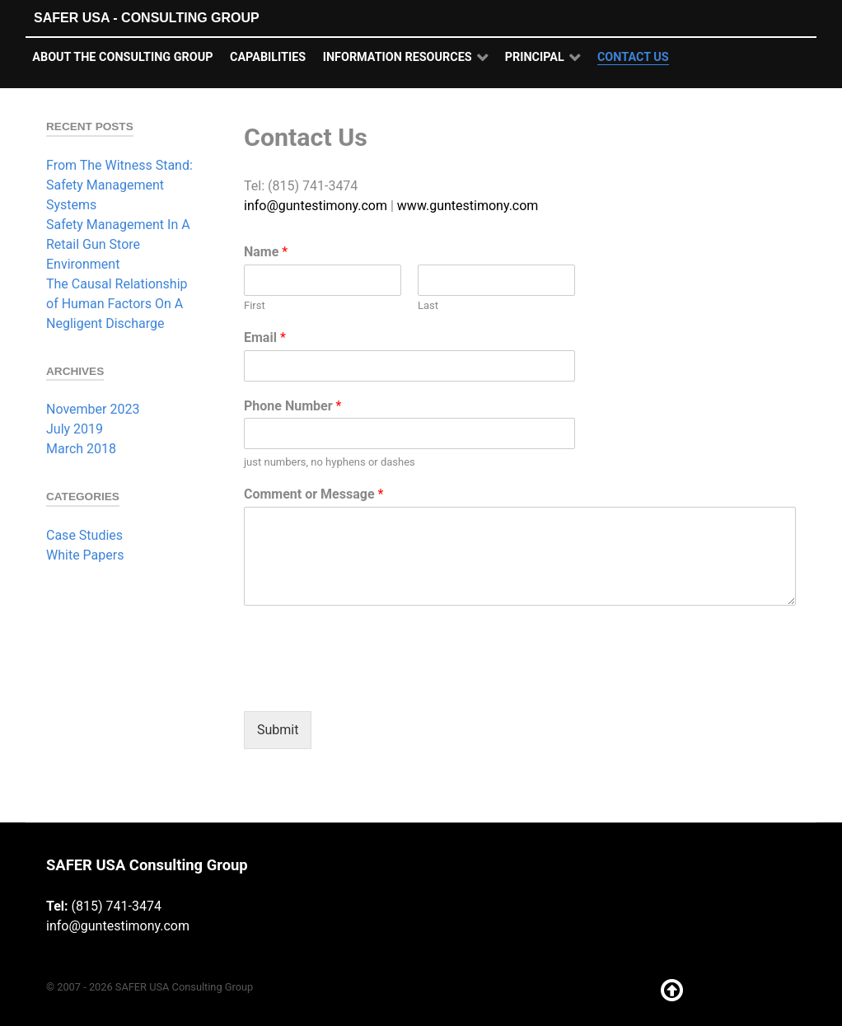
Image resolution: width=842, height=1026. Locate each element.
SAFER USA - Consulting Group (147, 18)
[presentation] (369, 684)
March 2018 (81, 449)
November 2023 (92, 409)
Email (265, 337)
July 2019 (74, 429)
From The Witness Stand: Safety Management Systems (119, 185)
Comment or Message (313, 494)
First (254, 305)
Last (428, 305)
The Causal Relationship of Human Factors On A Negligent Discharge (117, 303)
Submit (277, 730)
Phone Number (292, 406)
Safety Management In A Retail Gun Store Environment (118, 244)
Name (266, 252)
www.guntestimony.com (468, 205)
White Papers (85, 555)
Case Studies (84, 535)
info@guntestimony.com (315, 205)
